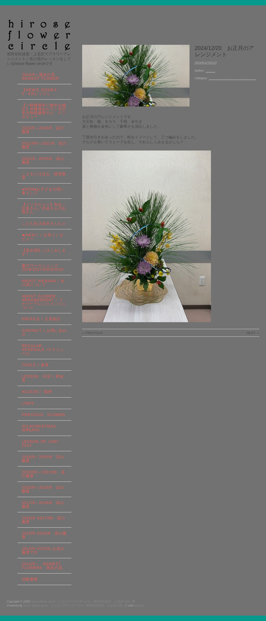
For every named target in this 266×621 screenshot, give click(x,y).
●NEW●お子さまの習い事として (43, 191)
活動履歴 (30, 579)
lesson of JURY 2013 (42, 443)
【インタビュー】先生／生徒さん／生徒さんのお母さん (44, 208)
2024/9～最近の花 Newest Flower (232, 78)
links (28, 403)
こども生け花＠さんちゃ (44, 223)
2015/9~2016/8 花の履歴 (44, 535)
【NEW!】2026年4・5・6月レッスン (41, 92)
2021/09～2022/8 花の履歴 (44, 145)
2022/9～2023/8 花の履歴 (43, 160)
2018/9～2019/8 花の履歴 (43, 489)
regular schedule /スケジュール (43, 349)
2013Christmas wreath (39, 428)
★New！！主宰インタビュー (43, 237)
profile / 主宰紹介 (41, 319)
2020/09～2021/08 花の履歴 (43, 474)
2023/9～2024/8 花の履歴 (43, 130)
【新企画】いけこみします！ (44, 252)
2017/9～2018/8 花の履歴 (43, 505)
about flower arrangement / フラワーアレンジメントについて (44, 302)
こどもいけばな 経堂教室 (44, 176)
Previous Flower (43, 415)
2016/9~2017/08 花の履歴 (43, 520)
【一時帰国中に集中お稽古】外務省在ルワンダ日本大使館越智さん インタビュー (44, 111)
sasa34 (210, 70)
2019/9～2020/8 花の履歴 (43, 459)
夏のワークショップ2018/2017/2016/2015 (42, 267)
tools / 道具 (35, 365)
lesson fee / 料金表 (43, 378)
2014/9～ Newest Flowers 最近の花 (42, 566)
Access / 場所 (37, 391)
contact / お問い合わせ (44, 332)
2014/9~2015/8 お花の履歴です (43, 550)
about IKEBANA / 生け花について (43, 283)
